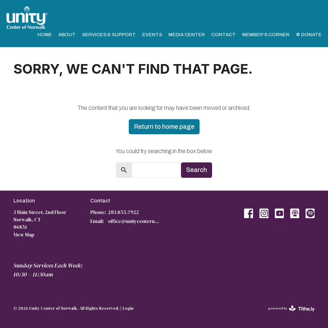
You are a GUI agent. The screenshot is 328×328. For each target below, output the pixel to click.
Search (196, 169)
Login (128, 308)
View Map (23, 234)
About (67, 34)
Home (44, 34)
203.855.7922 (123, 212)
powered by (291, 309)
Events (152, 34)
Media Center (186, 34)
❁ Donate (309, 34)
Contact (223, 34)
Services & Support (109, 34)
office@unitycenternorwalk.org (134, 221)
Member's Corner (266, 34)
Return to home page (164, 126)
